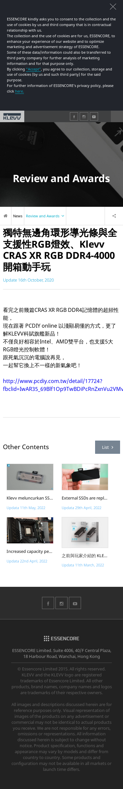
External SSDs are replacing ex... (85, 498)
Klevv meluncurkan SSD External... (30, 498)
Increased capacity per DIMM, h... (30, 551)
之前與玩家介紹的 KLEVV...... (85, 555)
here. (19, 91)
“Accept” (33, 69)
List (107, 447)
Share (114, 216)
